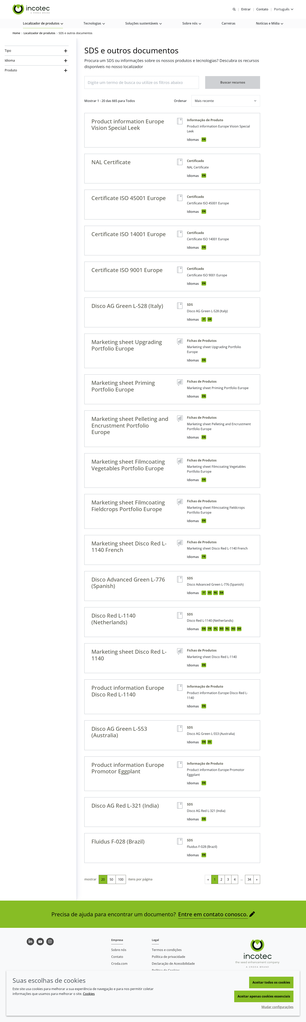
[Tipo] (37, 51)
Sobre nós (118, 950)
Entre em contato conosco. (213, 914)
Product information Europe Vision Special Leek (127, 125)
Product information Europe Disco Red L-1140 (127, 691)
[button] (43, 23)
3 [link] (228, 880)
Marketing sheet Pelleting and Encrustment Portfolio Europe (129, 425)
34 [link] (249, 880)
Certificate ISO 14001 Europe (128, 234)
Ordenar (180, 101)
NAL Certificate (111, 162)
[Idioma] (37, 61)
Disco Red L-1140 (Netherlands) (113, 619)
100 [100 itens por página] (120, 880)
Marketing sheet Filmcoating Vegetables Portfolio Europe (128, 465)
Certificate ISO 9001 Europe (127, 270)
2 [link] (221, 880)
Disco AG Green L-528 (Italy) (127, 306)
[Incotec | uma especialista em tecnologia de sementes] (32, 9)
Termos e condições (167, 950)
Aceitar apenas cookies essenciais (264, 996)
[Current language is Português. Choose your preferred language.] (283, 9)
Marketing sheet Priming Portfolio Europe (123, 386)
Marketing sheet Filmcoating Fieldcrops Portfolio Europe (128, 506)
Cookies (89, 994)
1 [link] (215, 880)
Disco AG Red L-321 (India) (125, 806)
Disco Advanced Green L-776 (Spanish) (128, 583)
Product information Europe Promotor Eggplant (127, 768)
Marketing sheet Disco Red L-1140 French (129, 547)
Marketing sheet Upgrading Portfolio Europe (126, 346)
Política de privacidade (168, 957)
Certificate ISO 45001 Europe (128, 198)
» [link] (257, 880)
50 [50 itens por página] (111, 880)
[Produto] (37, 71)
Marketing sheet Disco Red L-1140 (129, 655)
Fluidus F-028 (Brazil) (118, 841)
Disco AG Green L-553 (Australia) (119, 732)
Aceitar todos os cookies (271, 982)
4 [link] (235, 880)
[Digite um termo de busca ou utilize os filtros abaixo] (141, 82)
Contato (117, 957)
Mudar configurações (277, 1007)
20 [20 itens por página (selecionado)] (103, 880)
